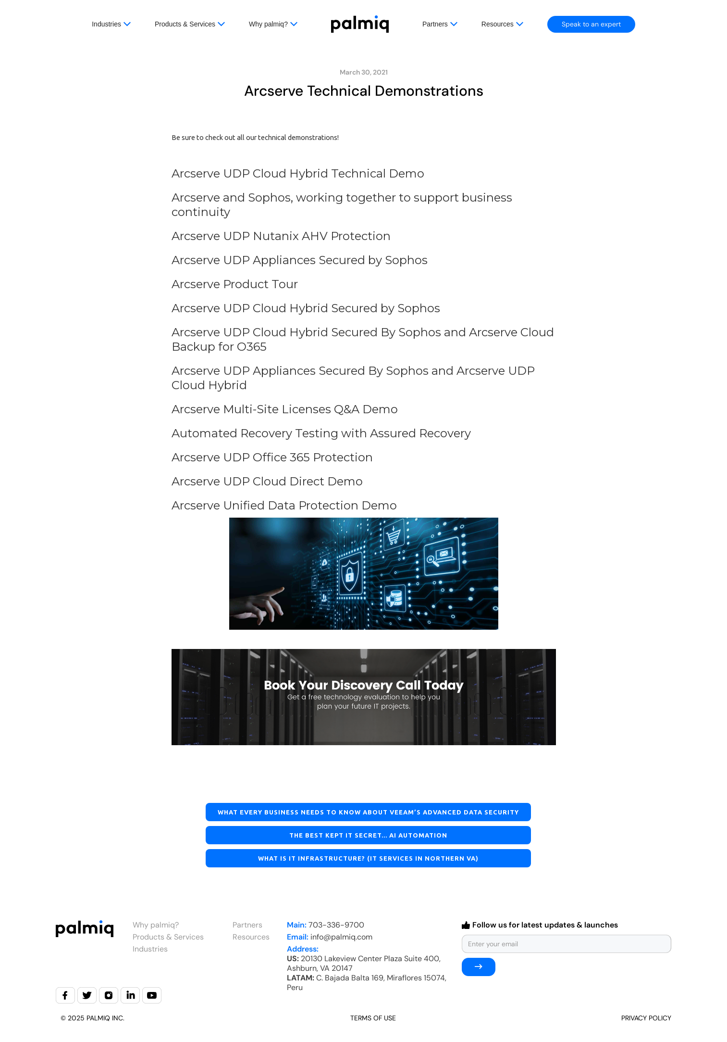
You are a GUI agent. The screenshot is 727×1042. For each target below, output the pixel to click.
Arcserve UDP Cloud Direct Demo (267, 481)
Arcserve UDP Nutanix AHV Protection (281, 236)
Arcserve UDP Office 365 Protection (272, 457)
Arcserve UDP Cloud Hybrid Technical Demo (298, 173)
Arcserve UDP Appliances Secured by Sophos (300, 260)
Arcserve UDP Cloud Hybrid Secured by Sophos (306, 308)
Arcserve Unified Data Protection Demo (284, 505)
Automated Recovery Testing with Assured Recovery (321, 433)
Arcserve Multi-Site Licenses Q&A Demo (285, 409)
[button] (123, 24)
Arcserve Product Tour (235, 284)
